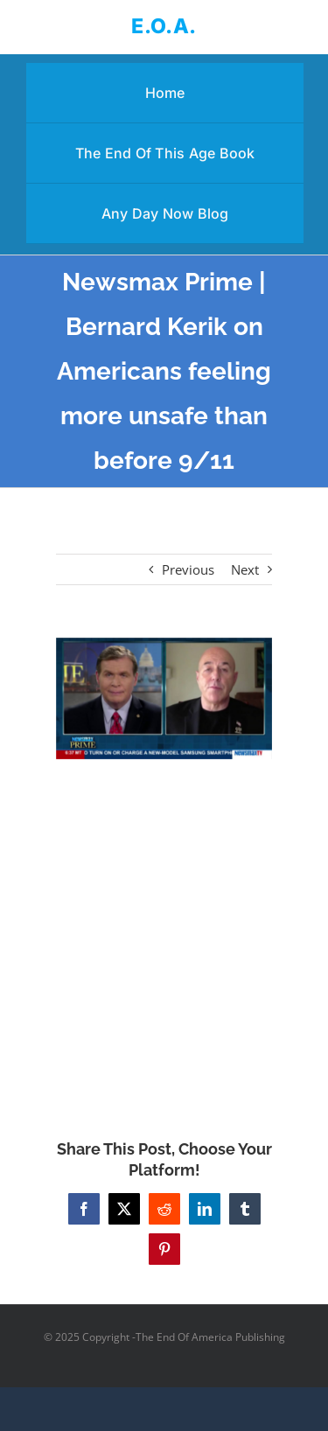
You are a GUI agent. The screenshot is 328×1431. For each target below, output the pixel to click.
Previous (188, 569)
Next (245, 569)
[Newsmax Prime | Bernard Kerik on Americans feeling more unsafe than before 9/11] (164, 698)
